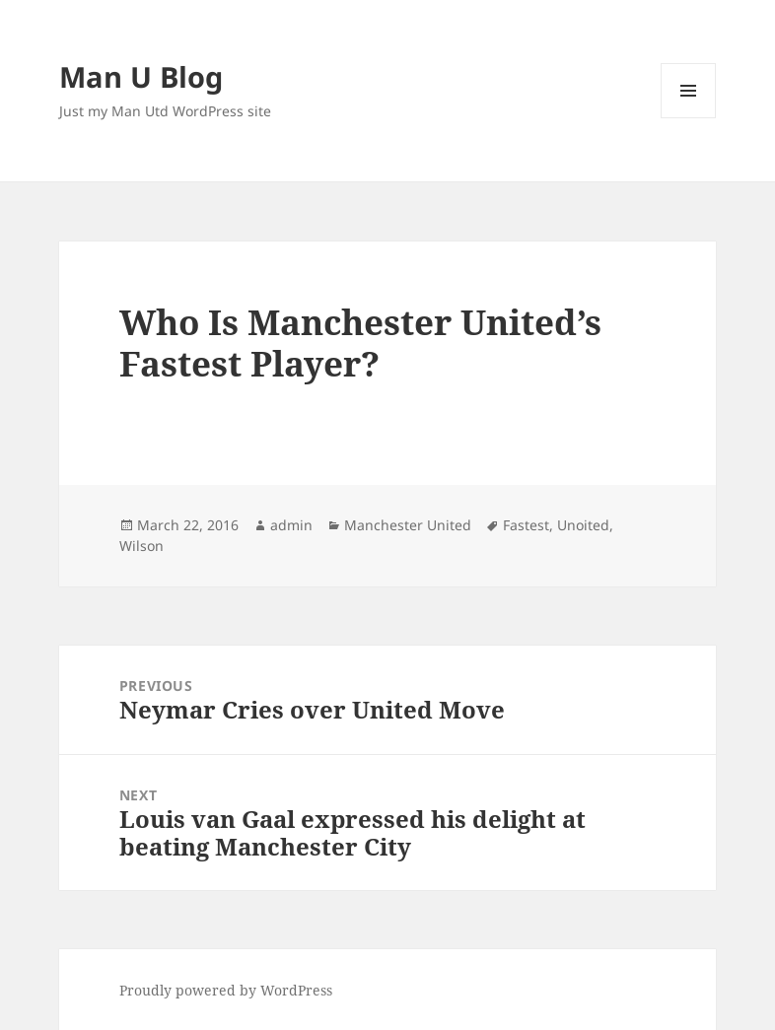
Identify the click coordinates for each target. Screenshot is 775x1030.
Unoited (583, 524)
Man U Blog (141, 76)
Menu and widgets (689, 117)
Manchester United (407, 524)
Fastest (526, 524)
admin (291, 524)
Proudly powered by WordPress (225, 990)
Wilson (141, 545)
